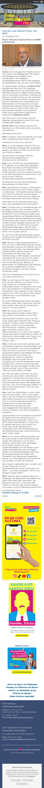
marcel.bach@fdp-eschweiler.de (22, 739)
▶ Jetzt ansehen (22, 635)
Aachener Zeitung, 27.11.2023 (15, 493)
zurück (5, 496)
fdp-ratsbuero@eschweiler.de (21, 718)
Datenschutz (31, 776)
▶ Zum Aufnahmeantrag (22, 672)
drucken (38, 496)
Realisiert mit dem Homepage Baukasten (22, 750)
